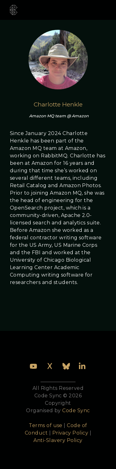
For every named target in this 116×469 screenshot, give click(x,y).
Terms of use (45, 425)
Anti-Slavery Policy (57, 440)
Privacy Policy (70, 433)
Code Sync (76, 410)
